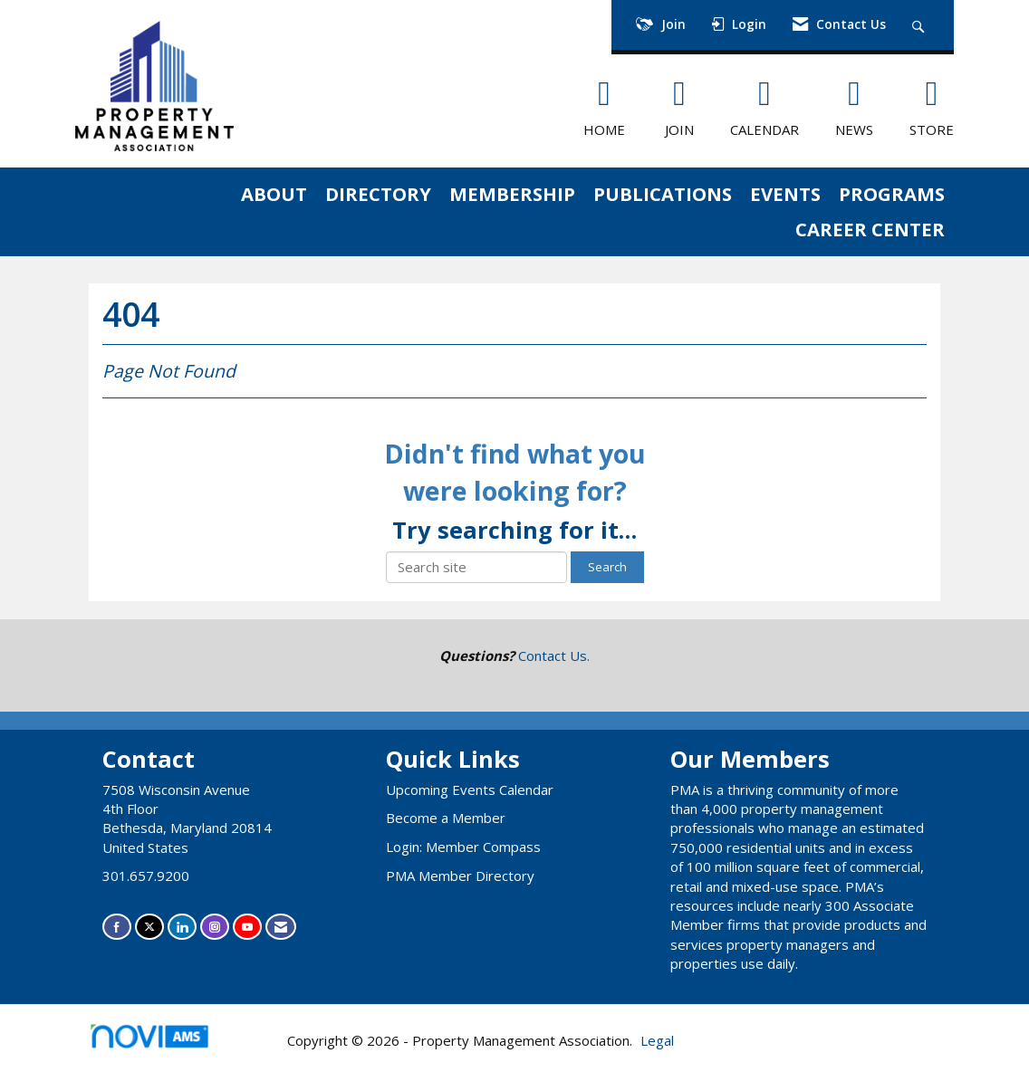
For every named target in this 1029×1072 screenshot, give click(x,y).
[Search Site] (921, 24)
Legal (657, 1040)
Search (607, 567)
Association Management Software (164, 1041)
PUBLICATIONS (662, 193)
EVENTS (785, 193)
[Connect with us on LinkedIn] (182, 927)
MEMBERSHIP (512, 193)
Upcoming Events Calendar (469, 789)
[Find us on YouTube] (247, 927)
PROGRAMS (892, 193)
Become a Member (445, 818)
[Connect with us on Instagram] (214, 927)
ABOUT (274, 193)
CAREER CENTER (870, 229)
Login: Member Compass (463, 847)
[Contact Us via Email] (280, 927)
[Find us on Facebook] (116, 927)
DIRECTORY (378, 193)
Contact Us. (554, 655)
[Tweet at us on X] (149, 927)
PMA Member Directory (460, 875)
